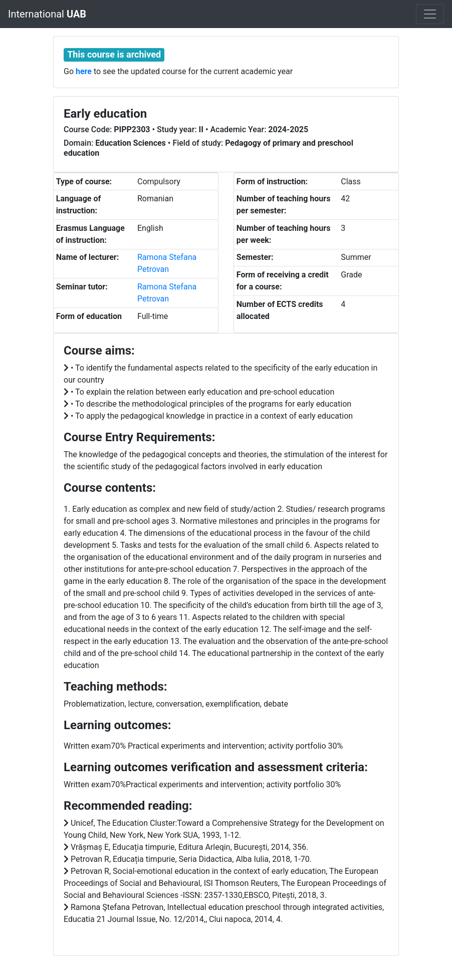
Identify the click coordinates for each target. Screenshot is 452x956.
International (47, 14)
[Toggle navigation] (430, 14)
